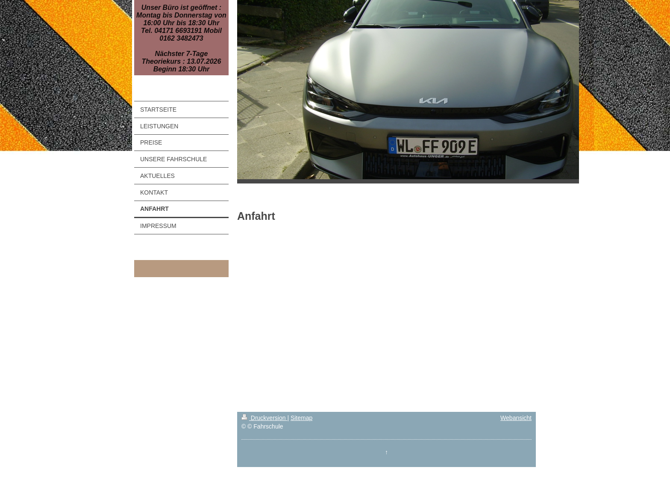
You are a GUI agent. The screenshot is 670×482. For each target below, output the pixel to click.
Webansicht (516, 417)
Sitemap (301, 417)
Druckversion (264, 417)
